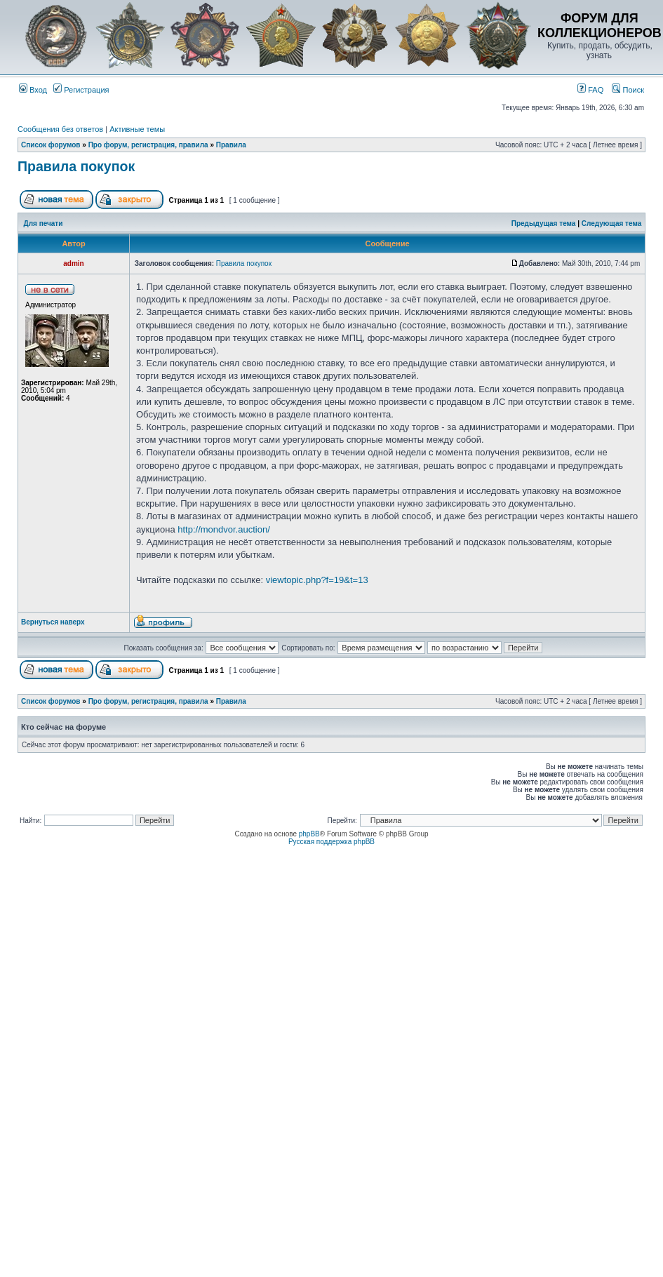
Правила (231, 145)
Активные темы (137, 129)
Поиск (628, 90)
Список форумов (51, 145)
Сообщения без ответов (60, 129)
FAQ (590, 90)
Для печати (43, 223)
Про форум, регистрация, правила (148, 145)
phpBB (309, 834)
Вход (33, 90)
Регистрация (81, 90)
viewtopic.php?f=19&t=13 (317, 580)
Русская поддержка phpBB (331, 841)
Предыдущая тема (543, 223)
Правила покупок (76, 166)
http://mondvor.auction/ (224, 529)
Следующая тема (611, 223)
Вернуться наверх (53, 622)
